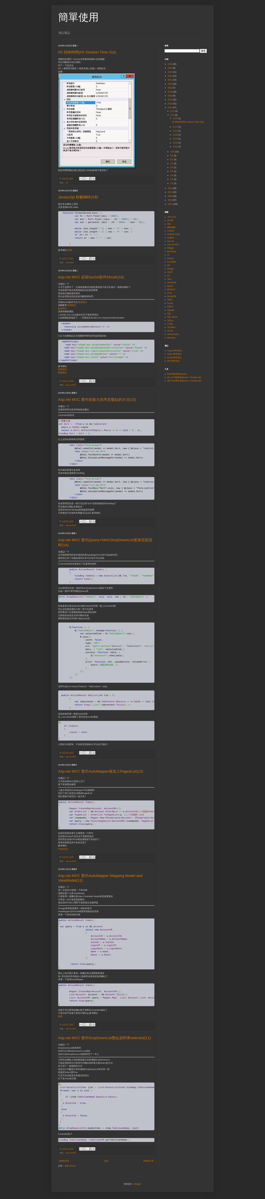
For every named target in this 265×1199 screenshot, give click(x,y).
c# (168, 255)
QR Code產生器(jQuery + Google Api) (184, 381)
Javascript (70, 262)
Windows (171, 338)
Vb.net (170, 331)
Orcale (170, 303)
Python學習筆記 (174, 354)
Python (170, 306)
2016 (170, 96)
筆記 (169, 224)
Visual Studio (173, 334)
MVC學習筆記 (173, 361)
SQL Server (172, 317)
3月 (172, 179)
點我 (70, 250)
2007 (170, 204)
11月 (172, 115)
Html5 (169, 272)
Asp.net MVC (71, 385)
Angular (170, 237)
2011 (170, 192)
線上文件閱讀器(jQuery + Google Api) (184, 377)
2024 (170, 68)
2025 (170, 64)
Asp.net (170, 241)
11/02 (175, 143)
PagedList (63, 849)
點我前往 (82, 302)
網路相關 (171, 227)
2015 (170, 99)
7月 (172, 163)
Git (168, 265)
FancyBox (171, 262)
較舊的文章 (148, 1161)
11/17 (175, 127)
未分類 (170, 220)
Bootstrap (171, 251)
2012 (170, 188)
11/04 (175, 139)
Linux (169, 293)
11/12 (175, 131)
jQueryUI (171, 289)
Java (169, 279)
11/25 (175, 118)
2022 (170, 76)
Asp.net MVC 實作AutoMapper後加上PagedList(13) (100, 771)
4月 (172, 175)
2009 (170, 196)
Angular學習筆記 (174, 350)
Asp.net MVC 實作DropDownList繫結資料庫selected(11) (104, 1038)
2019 (170, 88)
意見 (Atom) (70, 1166)
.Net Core (171, 217)
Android (170, 231)
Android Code (173, 234)
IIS (67, 183)
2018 (170, 92)
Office (169, 300)
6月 (172, 167)
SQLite (170, 320)
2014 (170, 103)
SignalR (170, 310)
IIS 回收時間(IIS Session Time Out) (87, 52)
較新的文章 (64, 1161)
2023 (170, 72)
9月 (172, 155)
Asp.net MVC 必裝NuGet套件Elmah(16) (91, 277)
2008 (170, 200)
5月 (172, 171)
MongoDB (171, 296)
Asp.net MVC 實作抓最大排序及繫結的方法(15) (97, 399)
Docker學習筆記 (174, 357)
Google (170, 269)
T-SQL (170, 324)
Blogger (170, 248)
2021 (170, 80)
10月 (172, 152)
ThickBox (171, 327)
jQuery (170, 286)
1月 (172, 183)
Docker (170, 258)
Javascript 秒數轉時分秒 (78, 197)
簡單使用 (78, 17)
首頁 (106, 1161)
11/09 (175, 135)
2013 (170, 107)
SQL (169, 313)
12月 (172, 111)
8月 (172, 159)
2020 (170, 84)
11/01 (175, 146)
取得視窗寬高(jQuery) (177, 374)
